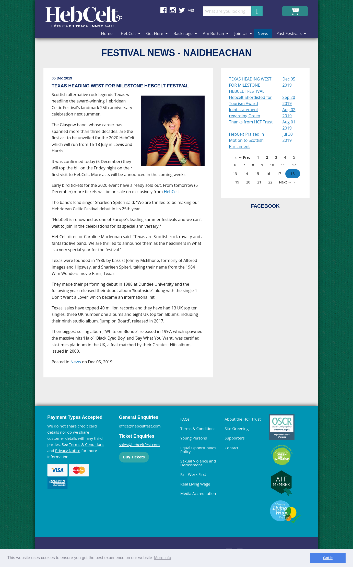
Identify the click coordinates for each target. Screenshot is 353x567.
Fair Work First (193, 474)
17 (279, 173)
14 (246, 173)
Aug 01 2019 (288, 125)
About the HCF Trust (243, 419)
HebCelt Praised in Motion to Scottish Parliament (246, 140)
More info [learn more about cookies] (162, 558)
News (75, 362)
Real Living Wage (195, 484)
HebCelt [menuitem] (128, 33)
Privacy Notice (67, 450)
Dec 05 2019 (288, 82)
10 (272, 165)
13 (235, 173)
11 (283, 165)
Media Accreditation (198, 493)
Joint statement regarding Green (244, 113)
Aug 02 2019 (288, 113)
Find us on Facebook (163, 10)
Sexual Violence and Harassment (198, 462)
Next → (285, 182)
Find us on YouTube (191, 10)
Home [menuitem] (107, 33)
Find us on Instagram (173, 10)
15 (257, 173)
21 (259, 182)
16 (268, 173)
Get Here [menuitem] (154, 33)
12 (294, 165)
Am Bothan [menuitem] (213, 33)
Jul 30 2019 (287, 137)
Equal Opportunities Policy (198, 449)
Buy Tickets (134, 456)
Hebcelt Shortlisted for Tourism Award (250, 100)
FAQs (185, 419)
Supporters (235, 438)
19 (237, 182)
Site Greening (237, 428)
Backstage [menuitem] (183, 33)
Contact (232, 447)
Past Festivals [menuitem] (289, 33)
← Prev (245, 157)
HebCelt (171, 191)
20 (248, 182)
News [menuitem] (263, 33)
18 (293, 173)
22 (270, 182)
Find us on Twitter (182, 10)
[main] (132, 227)
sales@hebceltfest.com (139, 444)
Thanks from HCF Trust (251, 122)
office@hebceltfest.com (140, 426)
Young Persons (193, 438)
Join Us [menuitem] (240, 33)
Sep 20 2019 (288, 100)
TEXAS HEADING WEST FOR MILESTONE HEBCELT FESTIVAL (250, 85)
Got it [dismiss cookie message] (328, 558)
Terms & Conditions (86, 444)
